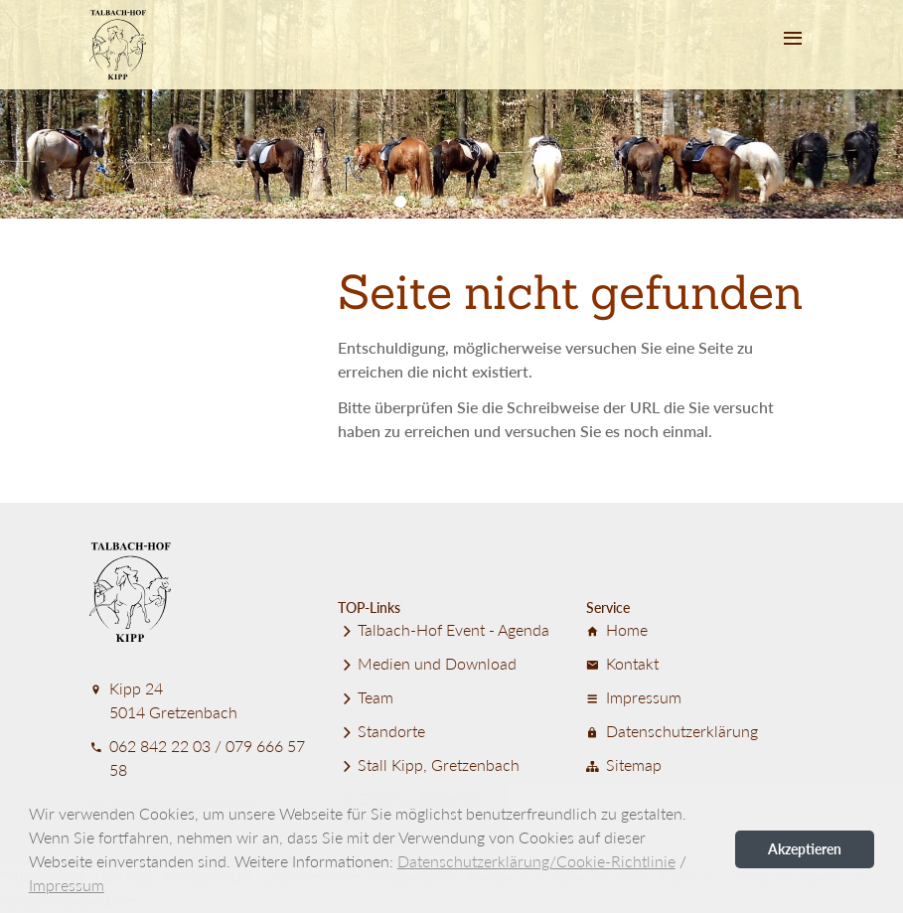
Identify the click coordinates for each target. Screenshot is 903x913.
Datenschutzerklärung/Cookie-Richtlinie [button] (536, 860)
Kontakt (622, 663)
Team (365, 696)
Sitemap (624, 764)
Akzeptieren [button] (804, 848)
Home (617, 629)
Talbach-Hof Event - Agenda (443, 629)
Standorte (381, 730)
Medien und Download (427, 663)
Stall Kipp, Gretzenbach (429, 764)
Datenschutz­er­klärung (672, 730)
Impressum (633, 696)
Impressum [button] (66, 884)
